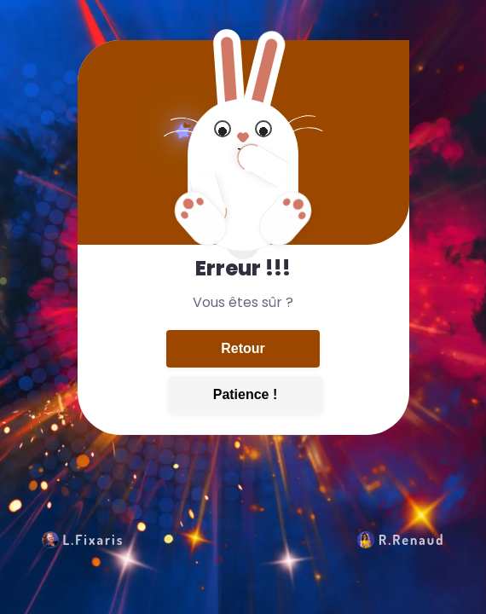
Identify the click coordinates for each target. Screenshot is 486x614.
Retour (243, 348)
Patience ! (245, 394)
